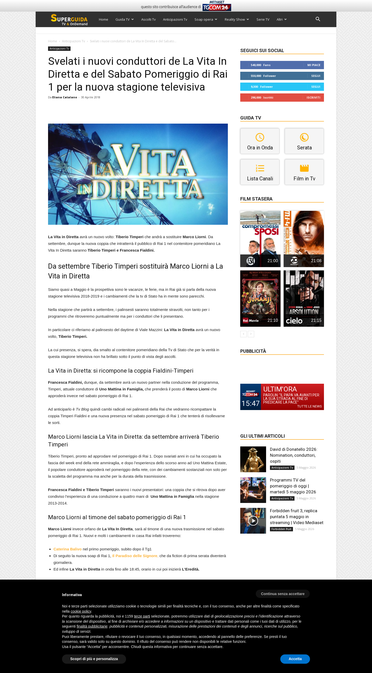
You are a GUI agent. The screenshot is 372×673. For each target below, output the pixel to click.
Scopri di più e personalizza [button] (94, 659)
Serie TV (263, 19)
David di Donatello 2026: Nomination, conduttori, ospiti (293, 455)
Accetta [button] (295, 659)
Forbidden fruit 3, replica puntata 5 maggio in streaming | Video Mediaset (296, 516)
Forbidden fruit (281, 529)
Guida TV (124, 19)
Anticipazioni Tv (175, 19)
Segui (315, 76)
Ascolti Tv (148, 19)
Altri (282, 19)
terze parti (142, 616)
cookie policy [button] (81, 611)
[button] (318, 19)
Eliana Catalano (64, 97)
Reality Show (237, 19)
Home (103, 19)
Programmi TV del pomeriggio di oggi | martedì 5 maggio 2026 (293, 485)
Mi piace (313, 65)
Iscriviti (313, 97)
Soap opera (206, 19)
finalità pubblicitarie (92, 626)
